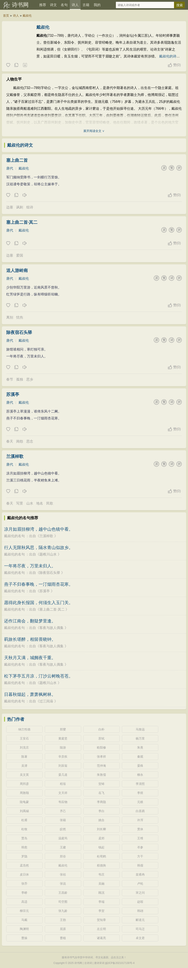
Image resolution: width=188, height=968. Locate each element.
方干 (140, 856)
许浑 (140, 820)
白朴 (101, 729)
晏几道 (62, 774)
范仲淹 (101, 765)
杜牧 (24, 829)
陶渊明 (24, 929)
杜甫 (24, 820)
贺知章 (101, 920)
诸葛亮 (101, 938)
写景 (19, 503)
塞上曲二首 (17, 160)
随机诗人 (25, 65)
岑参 (140, 847)
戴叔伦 (27, 15)
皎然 (63, 829)
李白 (101, 811)
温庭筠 (62, 838)
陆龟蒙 (24, 802)
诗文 (53, 5)
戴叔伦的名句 (14, 536)
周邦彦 (24, 784)
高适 (24, 901)
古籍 (85, 5)
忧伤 (19, 317)
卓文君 (140, 938)
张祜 (63, 874)
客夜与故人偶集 (51, 628)
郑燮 (63, 729)
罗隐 (24, 856)
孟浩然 (24, 865)
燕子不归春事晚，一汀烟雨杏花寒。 (38, 584)
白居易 (140, 811)
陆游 (63, 747)
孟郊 (101, 838)
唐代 (9, 168)
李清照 (140, 784)
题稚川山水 (48, 554)
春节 (9, 379)
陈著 (24, 756)
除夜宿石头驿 (19, 332)
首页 (6, 15)
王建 (63, 847)
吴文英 (24, 774)
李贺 (101, 910)
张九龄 (62, 910)
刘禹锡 (24, 811)
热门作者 (15, 719)
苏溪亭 (12, 394)
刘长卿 (101, 829)
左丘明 (101, 929)
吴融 (101, 883)
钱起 (101, 847)
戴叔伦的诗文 (20, 145)
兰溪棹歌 (14, 456)
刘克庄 (24, 747)
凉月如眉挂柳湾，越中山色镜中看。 (38, 529)
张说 (63, 883)
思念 (29, 441)
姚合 (101, 820)
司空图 (62, 901)
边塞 (9, 207)
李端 (101, 901)
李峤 (24, 892)
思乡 (29, 379)
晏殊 (140, 765)
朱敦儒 (101, 774)
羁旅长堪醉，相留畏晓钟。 (30, 639)
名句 (64, 5)
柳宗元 (24, 910)
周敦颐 (24, 793)
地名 (39, 503)
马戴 (24, 920)
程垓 (63, 784)
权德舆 (101, 865)
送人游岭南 (17, 270)
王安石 (24, 738)
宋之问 (140, 892)
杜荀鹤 (101, 856)
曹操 (24, 938)
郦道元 (140, 920)
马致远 (140, 729)
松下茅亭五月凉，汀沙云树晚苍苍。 (38, 676)
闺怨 (19, 441)
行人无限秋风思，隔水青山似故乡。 (38, 547)
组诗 (29, 207)
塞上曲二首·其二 (22, 222)
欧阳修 (101, 747)
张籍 (63, 820)
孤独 (19, 379)
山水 (29, 503)
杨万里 (140, 738)
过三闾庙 (46, 701)
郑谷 (63, 856)
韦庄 (101, 874)
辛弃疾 (62, 756)
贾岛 (24, 838)
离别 (9, 317)
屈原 (63, 929)
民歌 (49, 503)
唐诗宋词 (99, 963)
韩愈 (24, 847)
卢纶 (140, 883)
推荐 (42, 5)
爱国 (19, 255)
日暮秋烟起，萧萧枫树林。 (30, 694)
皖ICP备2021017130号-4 (120, 963)
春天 (9, 441)
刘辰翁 (62, 765)
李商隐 (101, 802)
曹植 (63, 938)
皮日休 (24, 874)
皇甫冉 (140, 874)
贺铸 (101, 784)
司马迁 (140, 929)
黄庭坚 (62, 738)
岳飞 (101, 793)
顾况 (101, 892)
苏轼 (101, 738)
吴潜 (24, 765)
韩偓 (140, 865)
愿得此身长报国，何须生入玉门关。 (38, 602)
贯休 (140, 829)
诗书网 (20, 5)
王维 (140, 838)
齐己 (63, 811)
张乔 (24, 883)
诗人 (75, 5)
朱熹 (140, 747)
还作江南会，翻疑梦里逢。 (30, 621)
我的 (97, 5)
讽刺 (19, 207)
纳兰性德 (24, 729)
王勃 (63, 920)
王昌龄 (62, 892)
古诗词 (88, 963)
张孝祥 (101, 756)
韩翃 (140, 910)
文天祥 (62, 793)
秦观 (140, 756)
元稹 (140, 802)
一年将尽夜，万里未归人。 (30, 565)
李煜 (140, 793)
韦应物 (62, 802)
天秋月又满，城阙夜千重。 (30, 657)
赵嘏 (140, 901)
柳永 (140, 774)
